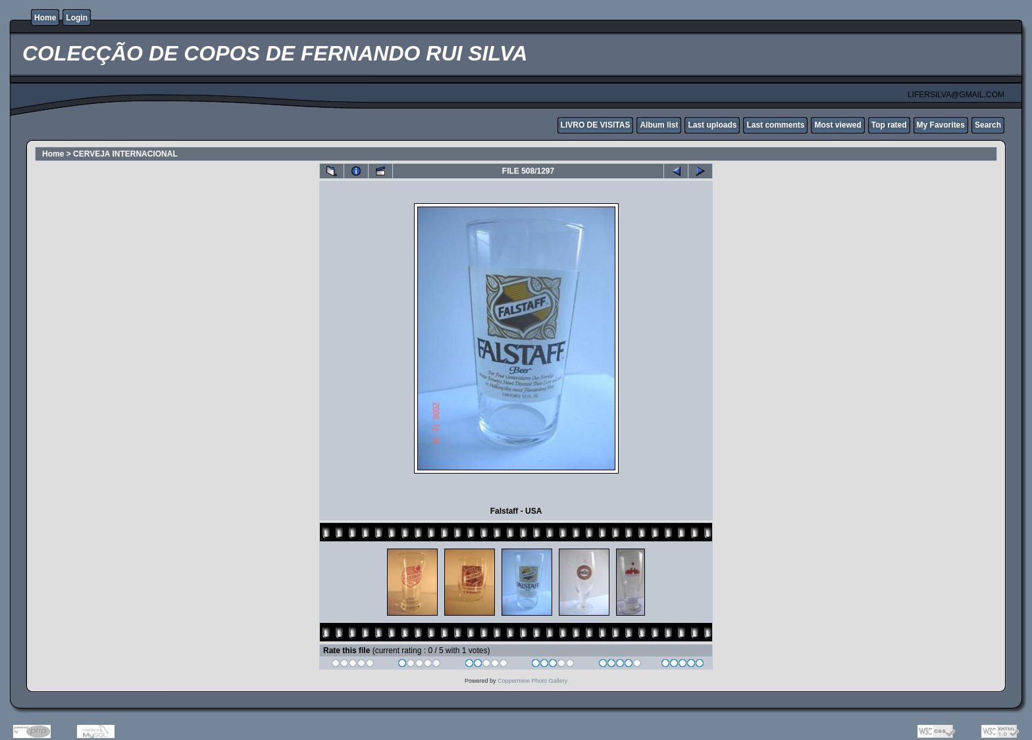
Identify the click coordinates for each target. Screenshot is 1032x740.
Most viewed (837, 125)
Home (45, 17)
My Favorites (941, 125)
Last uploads (712, 125)
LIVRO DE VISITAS (596, 125)
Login (77, 17)
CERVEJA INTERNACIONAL (125, 154)
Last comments (775, 125)
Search (988, 125)
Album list (659, 125)
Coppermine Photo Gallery (532, 681)
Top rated (889, 125)
